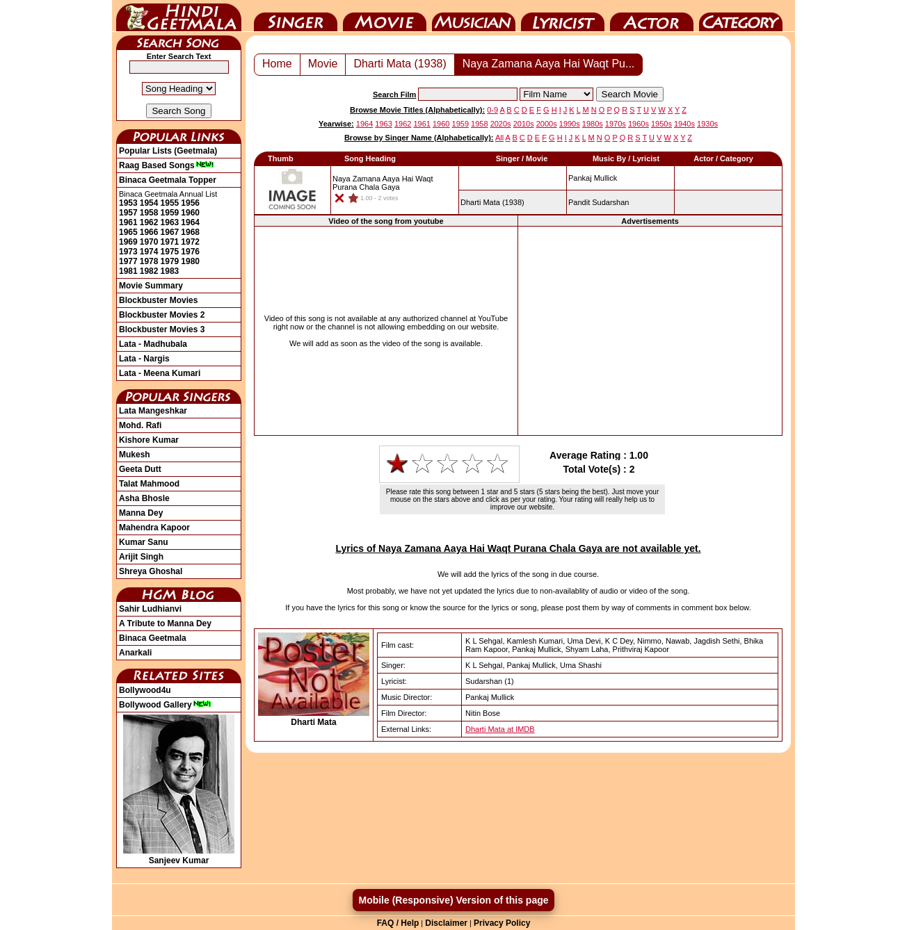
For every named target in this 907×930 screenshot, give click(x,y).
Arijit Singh (141, 557)
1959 (170, 213)
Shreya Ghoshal (150, 571)
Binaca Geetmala (152, 638)
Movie (384, 16)
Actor (651, 16)
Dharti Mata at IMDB (500, 729)
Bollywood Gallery (165, 705)
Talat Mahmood (149, 484)
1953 (128, 203)
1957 (128, 213)
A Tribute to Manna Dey (165, 623)
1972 (190, 242)
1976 (190, 251)
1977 (128, 261)
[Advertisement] (650, 331)
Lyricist (562, 16)
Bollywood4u (145, 690)
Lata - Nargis (144, 359)
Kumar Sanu (143, 542)
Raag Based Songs (166, 165)
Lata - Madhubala (153, 344)
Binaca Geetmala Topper (167, 180)
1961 (128, 222)
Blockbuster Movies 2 (161, 315)
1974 (149, 251)
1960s (638, 124)
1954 (149, 203)
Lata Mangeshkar (153, 411)
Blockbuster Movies (158, 300)
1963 (170, 222)
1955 (170, 203)
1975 (170, 251)
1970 (149, 242)
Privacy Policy (502, 923)
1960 (190, 213)
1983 (170, 271)
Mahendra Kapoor (154, 527)
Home (277, 64)
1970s (615, 124)
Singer (295, 16)
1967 (170, 232)
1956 (190, 203)
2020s (500, 124)
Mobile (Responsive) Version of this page (453, 900)
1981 (128, 271)
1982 (149, 271)
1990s (569, 124)
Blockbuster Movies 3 (161, 329)
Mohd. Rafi (140, 425)
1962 (149, 222)
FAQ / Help (398, 923)
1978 (149, 261)
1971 (170, 242)
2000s (546, 124)
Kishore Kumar (149, 440)
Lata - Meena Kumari (159, 373)
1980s (592, 124)
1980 (190, 261)
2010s (523, 124)
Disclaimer (446, 923)
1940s (684, 124)
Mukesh (134, 454)
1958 (149, 213)
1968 (190, 232)
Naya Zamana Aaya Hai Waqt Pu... (549, 64)
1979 (170, 261)
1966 (149, 232)
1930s (707, 124)
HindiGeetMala (178, 16)
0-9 (492, 110)
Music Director (473, 16)
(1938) (492, 202)
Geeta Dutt (140, 469)
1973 (128, 251)
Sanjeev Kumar (178, 855)
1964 (190, 222)
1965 (128, 232)
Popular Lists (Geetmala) (168, 151)
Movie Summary (151, 286)
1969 (128, 242)
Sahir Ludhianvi (150, 609)
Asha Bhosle (144, 498)
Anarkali (135, 653)
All (499, 137)
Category (740, 16)
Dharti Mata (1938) (399, 64)
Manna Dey (141, 513)
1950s (661, 124)
